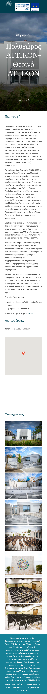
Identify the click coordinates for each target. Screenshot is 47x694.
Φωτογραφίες (23, 100)
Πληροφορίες (23, 35)
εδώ (31, 313)
